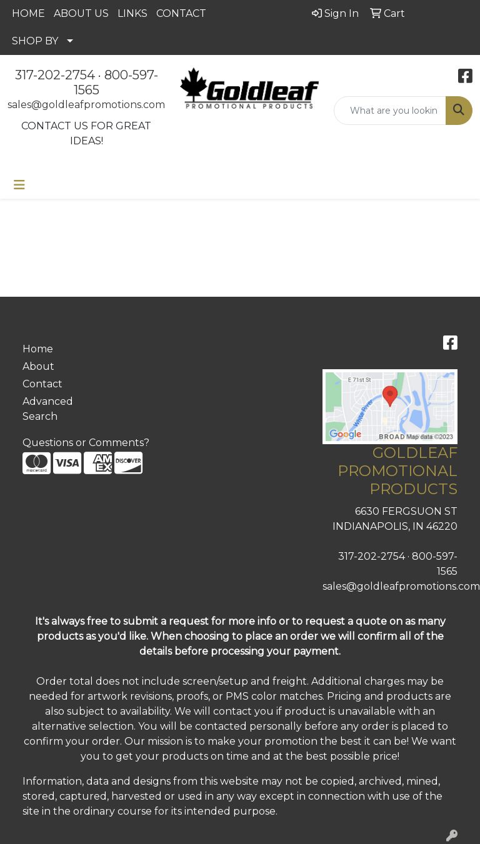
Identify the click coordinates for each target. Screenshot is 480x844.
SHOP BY (35, 41)
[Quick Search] (390, 110)
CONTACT (181, 13)
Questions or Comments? (85, 443)
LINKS (133, 13)
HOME (28, 13)
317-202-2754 (55, 74)
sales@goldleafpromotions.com (86, 105)
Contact (42, 384)
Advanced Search (47, 408)
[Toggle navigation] (19, 185)
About (38, 366)
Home (37, 349)
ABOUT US (81, 13)
